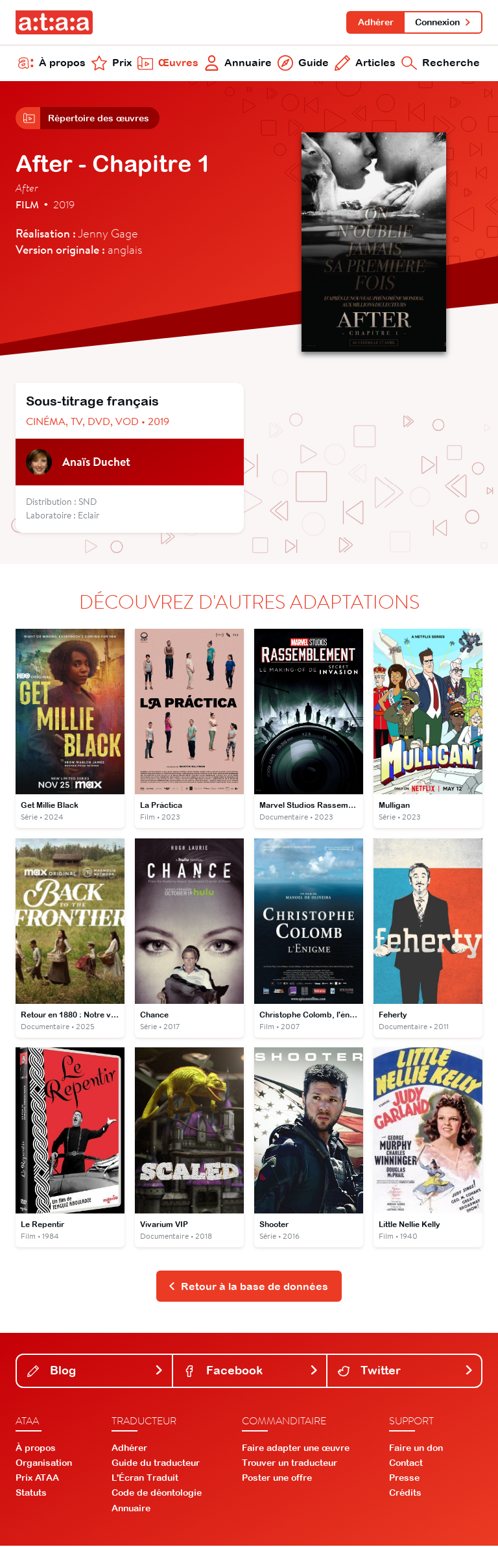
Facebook (251, 1371)
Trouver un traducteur (289, 1464)
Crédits (405, 1494)
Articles (365, 63)
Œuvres (167, 63)
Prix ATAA (37, 1479)
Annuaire (238, 63)
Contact (406, 1464)
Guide (303, 63)
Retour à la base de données (248, 1287)
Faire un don (416, 1449)
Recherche (440, 63)
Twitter (405, 1371)
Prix (111, 63)
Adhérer (375, 22)
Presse (404, 1479)
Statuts (31, 1494)
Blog (95, 1371)
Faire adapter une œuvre (296, 1449)
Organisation (44, 1464)
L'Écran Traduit (145, 1479)
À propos (52, 63)
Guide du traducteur (156, 1464)
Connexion (443, 22)
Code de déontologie (157, 1494)
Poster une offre (277, 1479)
